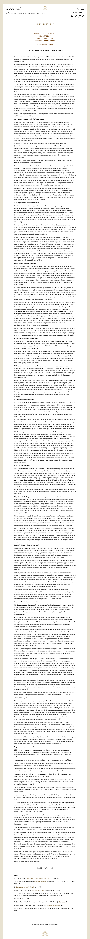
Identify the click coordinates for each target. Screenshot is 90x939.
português (77, 13)
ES (44, 24)
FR (47, 24)
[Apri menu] (82, 8)
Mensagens (23, 13)
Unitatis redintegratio (54, 905)
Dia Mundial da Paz (36, 13)
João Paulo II (11, 13)
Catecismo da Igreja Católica (25, 887)
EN (40, 24)
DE (37, 24)
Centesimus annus (40, 881)
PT (53, 24)
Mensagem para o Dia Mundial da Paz (39, 878)
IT (50, 24)
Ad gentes (62, 902)
